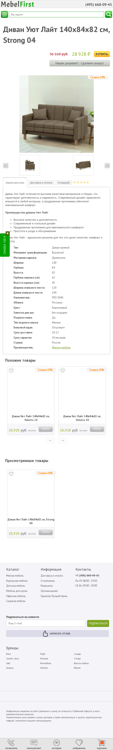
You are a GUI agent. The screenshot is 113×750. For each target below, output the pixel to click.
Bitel (8, 654)
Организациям (49, 591)
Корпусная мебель (17, 581)
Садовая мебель (16, 601)
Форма (77, 668)
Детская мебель (15, 586)
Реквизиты (47, 586)
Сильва (77, 654)
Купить (102, 54)
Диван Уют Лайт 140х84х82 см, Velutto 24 (31, 418)
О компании (48, 581)
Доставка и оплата (52, 575)
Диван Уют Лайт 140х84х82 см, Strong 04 (31, 521)
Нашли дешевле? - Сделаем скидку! (79, 63)
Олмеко (44, 668)
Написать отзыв (60, 634)
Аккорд (10, 668)
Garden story (12, 659)
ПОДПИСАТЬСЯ (98, 624)
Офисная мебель (16, 596)
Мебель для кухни (17, 591)
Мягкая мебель (15, 575)
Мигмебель (45, 663)
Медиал (44, 659)
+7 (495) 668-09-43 (87, 575)
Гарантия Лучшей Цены (54, 596)
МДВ (42, 654)
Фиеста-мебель (61, 347)
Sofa (8, 663)
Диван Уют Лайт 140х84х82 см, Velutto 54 (82, 418)
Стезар (77, 659)
